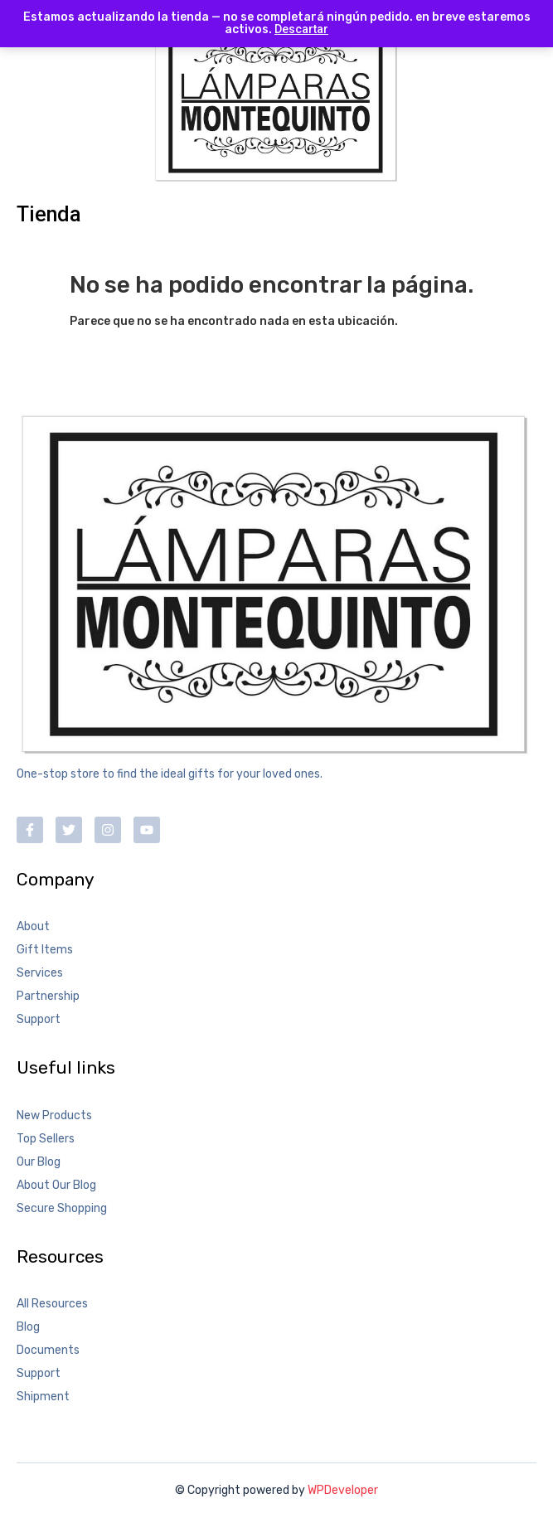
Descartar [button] (301, 29)
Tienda (49, 214)
